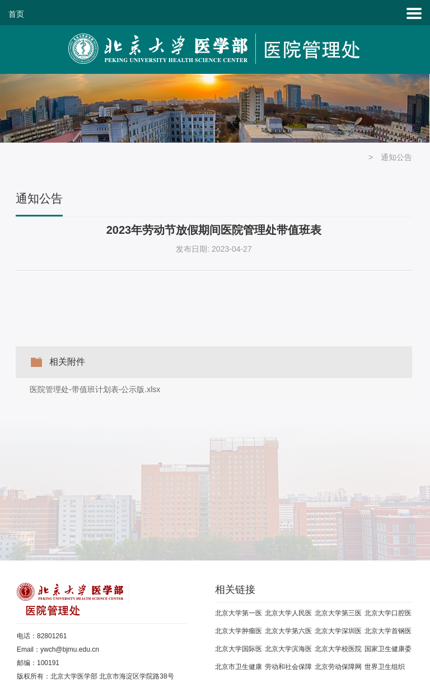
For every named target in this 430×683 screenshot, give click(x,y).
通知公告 (396, 157)
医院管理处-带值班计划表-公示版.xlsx (95, 389)
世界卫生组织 (384, 667)
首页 (16, 14)
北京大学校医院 (338, 649)
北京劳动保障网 (338, 667)
